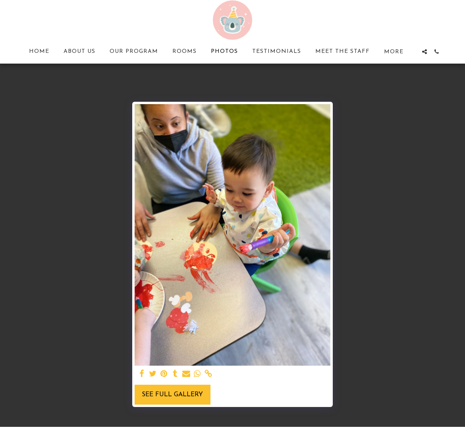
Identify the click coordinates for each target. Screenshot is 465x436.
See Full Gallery (172, 394)
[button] (424, 51)
